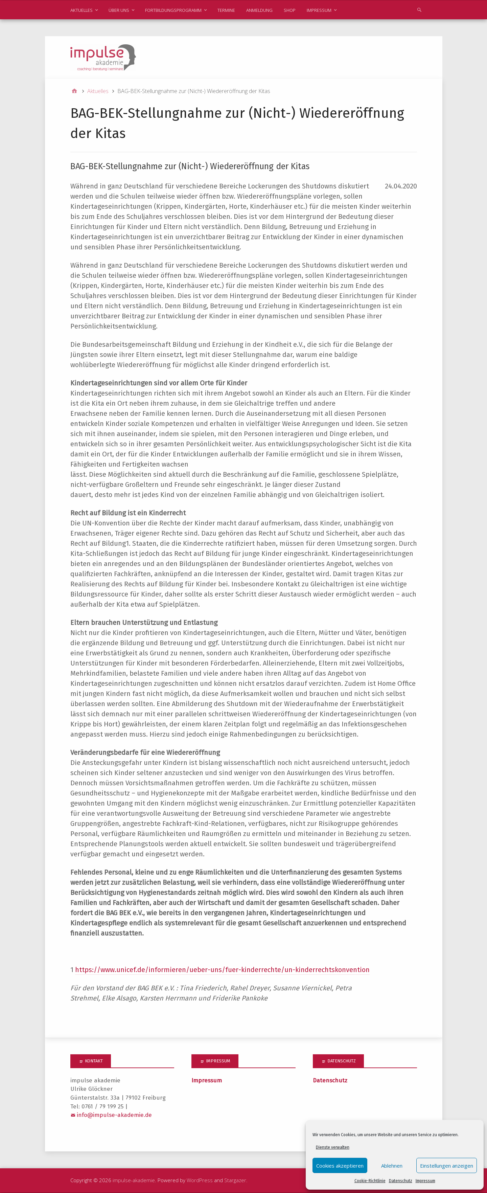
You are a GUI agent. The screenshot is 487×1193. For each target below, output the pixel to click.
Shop (290, 10)
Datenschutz (400, 1180)
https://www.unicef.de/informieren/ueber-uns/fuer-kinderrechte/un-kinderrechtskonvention (222, 970)
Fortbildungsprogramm (173, 10)
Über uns (119, 10)
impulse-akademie (134, 1180)
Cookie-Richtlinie (370, 1180)
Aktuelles (81, 10)
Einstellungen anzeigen (446, 1165)
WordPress (200, 1180)
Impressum (425, 1180)
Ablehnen (391, 1165)
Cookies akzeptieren (340, 1165)
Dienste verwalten (332, 1147)
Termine (226, 10)
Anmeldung (259, 10)
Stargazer (235, 1180)
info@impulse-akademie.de (114, 1115)
